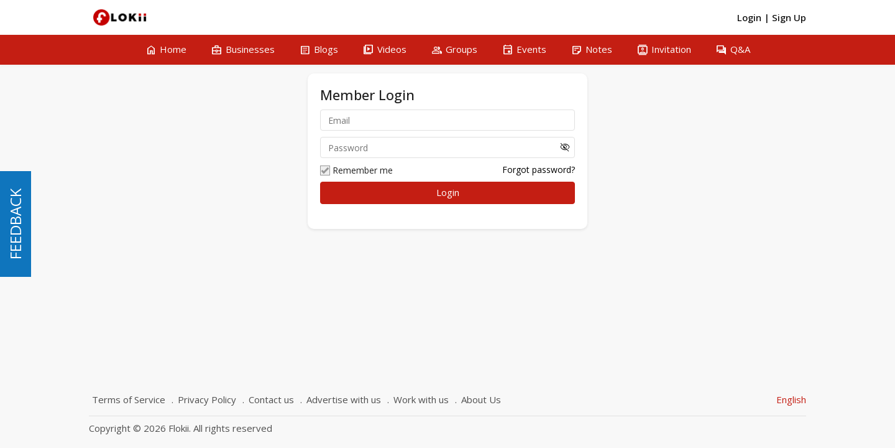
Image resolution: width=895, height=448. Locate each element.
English (791, 399)
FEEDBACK (15, 224)
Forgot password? (538, 169)
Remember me (356, 170)
